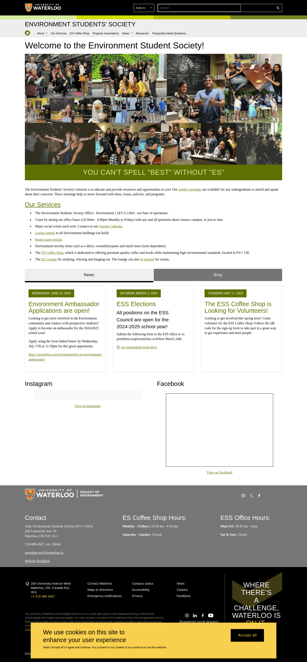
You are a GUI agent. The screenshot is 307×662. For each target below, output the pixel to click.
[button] (247, 8)
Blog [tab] (218, 275)
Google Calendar (110, 226)
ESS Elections (136, 303)
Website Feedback (37, 561)
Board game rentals (48, 239)
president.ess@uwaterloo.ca (44, 552)
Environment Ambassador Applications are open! (64, 307)
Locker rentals (45, 233)
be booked (147, 259)
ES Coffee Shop (52, 252)
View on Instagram (87, 406)
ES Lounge (49, 259)
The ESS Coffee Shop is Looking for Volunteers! (238, 307)
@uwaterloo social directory (199, 621)
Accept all (247, 635)
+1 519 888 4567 (43, 596)
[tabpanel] (153, 327)
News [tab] (89, 275)
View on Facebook (219, 472)
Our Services (43, 204)
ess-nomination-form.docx (139, 347)
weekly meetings (190, 189)
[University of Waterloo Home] (43, 7)
